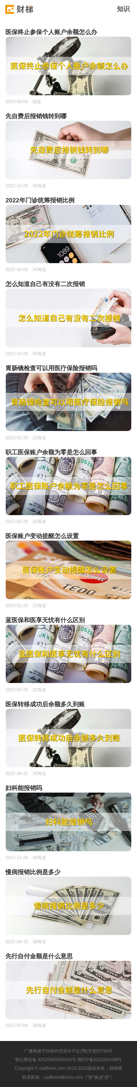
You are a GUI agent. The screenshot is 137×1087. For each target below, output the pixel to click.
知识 (123, 9)
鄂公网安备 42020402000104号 (45, 1059)
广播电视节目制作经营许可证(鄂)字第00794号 (68, 1051)
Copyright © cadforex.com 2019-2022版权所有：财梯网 (68, 1068)
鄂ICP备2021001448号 (99, 1059)
